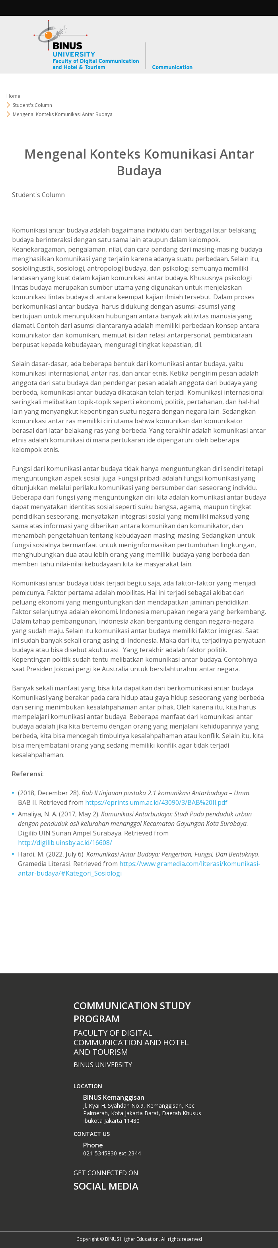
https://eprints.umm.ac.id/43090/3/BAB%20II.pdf (156, 802)
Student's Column (38, 195)
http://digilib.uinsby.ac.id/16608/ (65, 842)
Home (13, 96)
